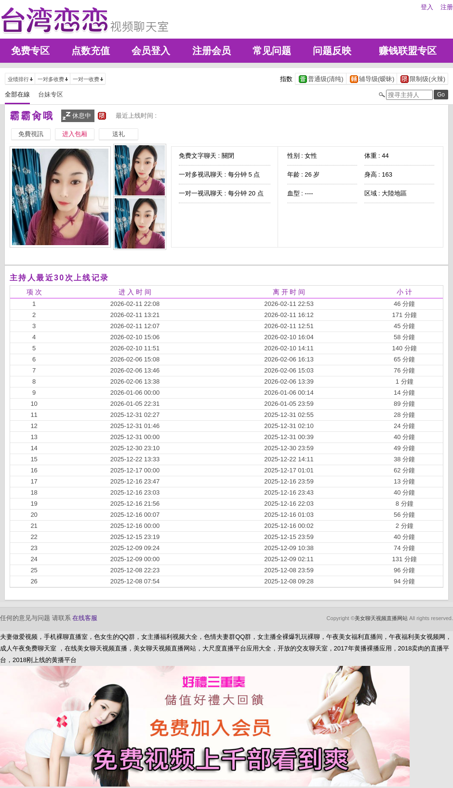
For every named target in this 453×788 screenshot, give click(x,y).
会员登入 (151, 50)
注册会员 (211, 50)
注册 (446, 7)
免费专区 (30, 50)
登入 (427, 7)
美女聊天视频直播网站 (381, 618)
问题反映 (332, 50)
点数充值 (90, 50)
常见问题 (272, 50)
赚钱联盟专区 (408, 50)
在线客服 (84, 618)
